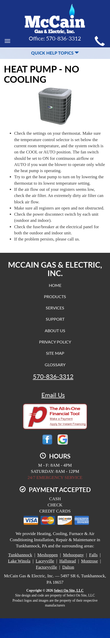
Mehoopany (73, 554)
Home (55, 285)
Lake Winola (19, 561)
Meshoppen (47, 554)
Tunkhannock (20, 554)
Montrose (89, 561)
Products (55, 296)
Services (55, 307)
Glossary (55, 364)
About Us (55, 330)
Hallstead (67, 561)
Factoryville (46, 567)
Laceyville (45, 561)
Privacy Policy (55, 341)
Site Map (55, 353)
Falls (93, 554)
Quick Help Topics (55, 53)
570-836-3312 (53, 376)
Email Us (53, 395)
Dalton (68, 567)
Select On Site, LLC (69, 590)
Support (55, 319)
